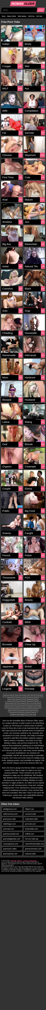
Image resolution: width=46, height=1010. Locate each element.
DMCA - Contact (23, 861)
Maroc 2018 (11, 699)
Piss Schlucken (21, 703)
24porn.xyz (29, 809)
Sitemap (13, 861)
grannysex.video (10, 849)
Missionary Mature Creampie (12, 707)
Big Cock (18, 699)
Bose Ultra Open (32, 695)
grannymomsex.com (33, 849)
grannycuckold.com (11, 834)
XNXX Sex (31, 16)
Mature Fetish (11, 16)
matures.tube (30, 854)
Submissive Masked (8, 695)
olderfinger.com (9, 824)
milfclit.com (29, 834)
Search (40, 10)
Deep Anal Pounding (21, 695)
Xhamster (34, 710)
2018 (24, 699)
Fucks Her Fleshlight (27, 707)
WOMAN (23, 3)
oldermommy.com (10, 814)
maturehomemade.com (34, 844)
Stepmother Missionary (24, 710)
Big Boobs (30, 699)
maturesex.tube (31, 819)
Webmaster (33, 861)
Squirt (36, 699)
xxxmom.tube (30, 814)
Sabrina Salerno (13, 710)
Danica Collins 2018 (11, 703)
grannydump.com (10, 854)
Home (4, 16)
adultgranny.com (10, 809)
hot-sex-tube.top (31, 839)
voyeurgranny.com (10, 844)
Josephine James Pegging (17, 714)
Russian (40, 695)
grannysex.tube (9, 819)
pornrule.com (30, 824)
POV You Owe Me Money (34, 703)
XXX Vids (39, 16)
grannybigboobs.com (11, 839)
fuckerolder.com (31, 829)
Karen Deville (37, 707)
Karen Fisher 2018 (30, 714)
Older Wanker (22, 16)
